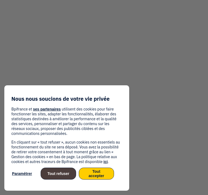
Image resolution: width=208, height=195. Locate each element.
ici (105, 162)
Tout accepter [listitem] (96, 173)
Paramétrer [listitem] (22, 173)
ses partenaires (47, 109)
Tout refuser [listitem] (58, 173)
